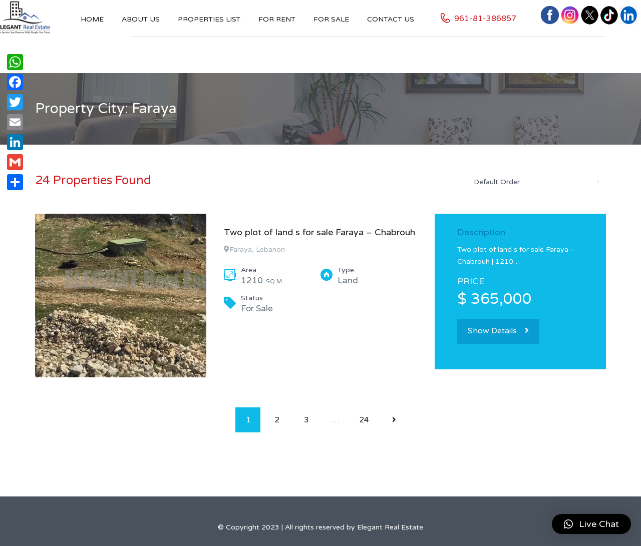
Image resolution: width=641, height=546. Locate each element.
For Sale (331, 19)
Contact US (390, 19)
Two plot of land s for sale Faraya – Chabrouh (319, 232)
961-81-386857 (485, 19)
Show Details (498, 331)
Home (92, 19)
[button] (591, 524)
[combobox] (536, 182)
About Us (141, 19)
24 (364, 419)
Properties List (209, 19)
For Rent (276, 19)
